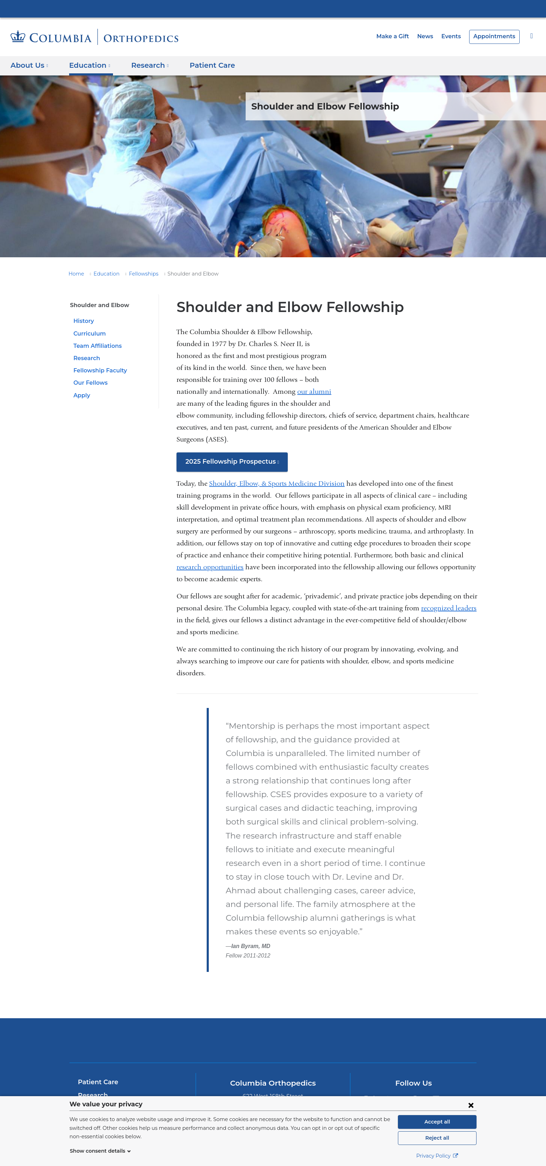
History (83, 321)
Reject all (437, 1138)
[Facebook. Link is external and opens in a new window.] (414, 1073)
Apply (81, 395)
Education (102, 274)
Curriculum (88, 334)
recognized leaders (449, 608)
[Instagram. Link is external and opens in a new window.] (436, 1073)
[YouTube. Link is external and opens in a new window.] (458, 1073)
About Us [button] (29, 65)
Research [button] (145, 65)
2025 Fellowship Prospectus (233, 464)
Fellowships (136, 274)
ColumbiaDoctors (374, 1012)
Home (75, 274)
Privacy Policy (437, 1156)
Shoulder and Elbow (97, 305)
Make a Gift (400, 36)
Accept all (437, 1122)
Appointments (496, 36)
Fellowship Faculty (98, 370)
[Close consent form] (471, 1105)
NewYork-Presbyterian (273, 1017)
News (431, 36)
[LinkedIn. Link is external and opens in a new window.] (392, 1073)
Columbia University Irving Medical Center (273, 8)
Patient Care (203, 65)
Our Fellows (89, 383)
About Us (92, 1094)
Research (86, 358)
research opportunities (210, 567)
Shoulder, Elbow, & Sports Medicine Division (277, 483)
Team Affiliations (95, 346)
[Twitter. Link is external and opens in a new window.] (369, 1073)
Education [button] (87, 65)
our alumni (314, 391)
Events (455, 36)
